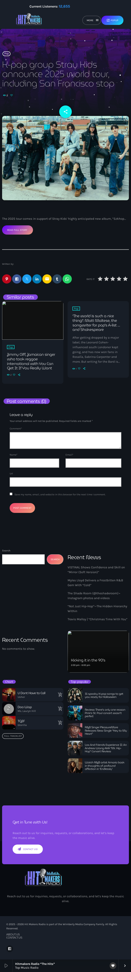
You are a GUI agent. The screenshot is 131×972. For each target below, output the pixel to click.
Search (6, 550)
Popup (112, 20)
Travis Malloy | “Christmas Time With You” (97, 619)
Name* (13, 454)
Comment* (16, 428)
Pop (6, 53)
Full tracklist (13, 735)
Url (11, 473)
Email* (69, 454)
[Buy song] (59, 694)
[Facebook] (9, 948)
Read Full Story (17, 230)
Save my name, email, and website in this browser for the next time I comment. (60, 494)
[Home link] (29, 20)
